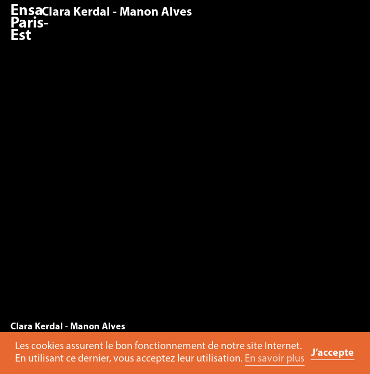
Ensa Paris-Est (29, 23)
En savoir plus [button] (275, 359)
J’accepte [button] (332, 353)
